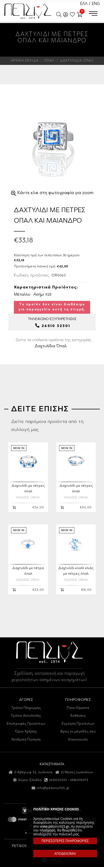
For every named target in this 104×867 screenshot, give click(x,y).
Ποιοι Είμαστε (78, 708)
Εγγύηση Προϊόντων (78, 724)
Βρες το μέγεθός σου (78, 731)
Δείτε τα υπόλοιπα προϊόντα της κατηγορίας (53, 343)
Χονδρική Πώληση (25, 739)
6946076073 (79, 780)
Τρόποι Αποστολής (26, 716)
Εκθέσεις (78, 716)
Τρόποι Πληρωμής (26, 708)
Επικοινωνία (78, 739)
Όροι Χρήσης (26, 731)
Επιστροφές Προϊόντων (26, 724)
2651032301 (58, 780)
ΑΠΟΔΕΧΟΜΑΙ (65, 853)
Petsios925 (27, 11)
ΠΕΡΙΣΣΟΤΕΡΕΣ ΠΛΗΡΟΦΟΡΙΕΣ (65, 840)
